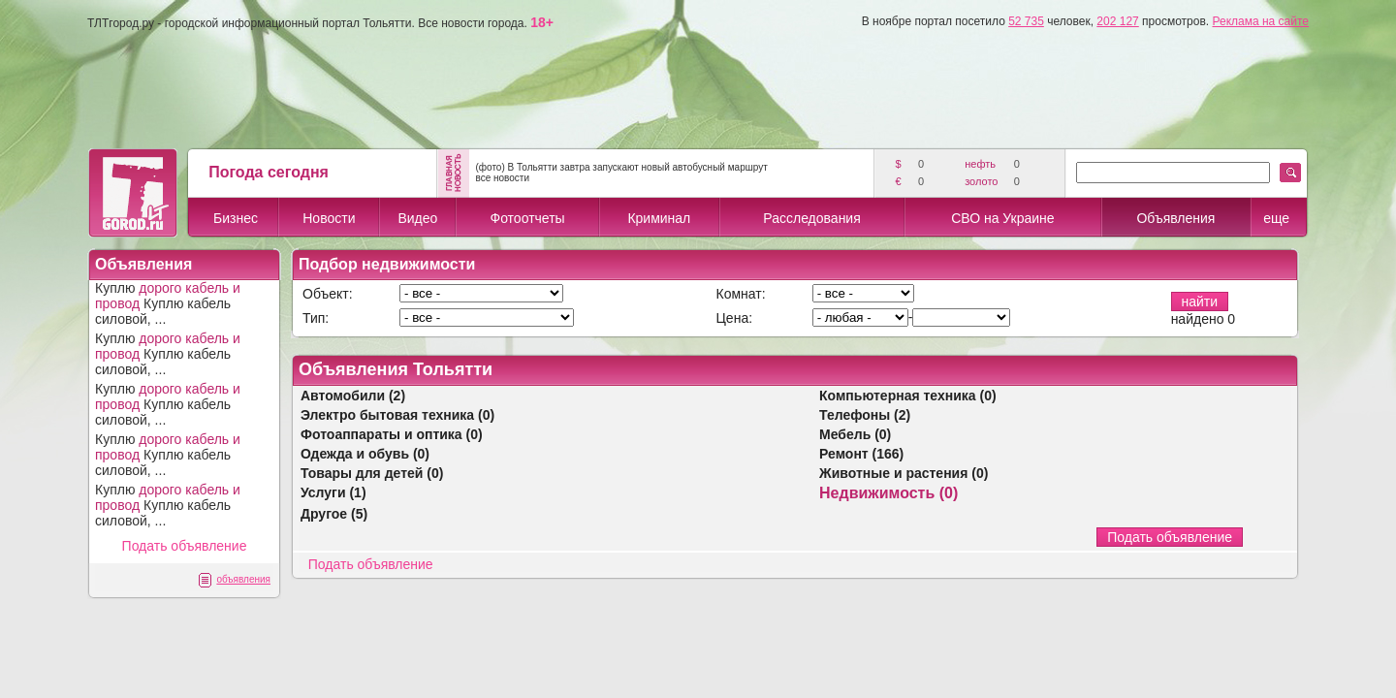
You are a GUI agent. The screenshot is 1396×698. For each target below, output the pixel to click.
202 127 (1117, 21)
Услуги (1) (333, 492)
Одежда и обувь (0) (365, 453)
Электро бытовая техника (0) (397, 415)
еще (1276, 218)
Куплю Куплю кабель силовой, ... (167, 303)
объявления (243, 579)
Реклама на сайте (1260, 21)
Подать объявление (184, 546)
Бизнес (235, 218)
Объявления (1175, 218)
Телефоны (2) (864, 415)
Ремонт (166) (861, 453)
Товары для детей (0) (372, 473)
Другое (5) (334, 514)
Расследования (811, 218)
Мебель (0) (855, 434)
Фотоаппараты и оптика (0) (392, 434)
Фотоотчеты (527, 218)
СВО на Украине (1002, 218)
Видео (417, 218)
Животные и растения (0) (903, 473)
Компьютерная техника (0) (908, 395)
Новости (328, 218)
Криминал (658, 218)
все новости (502, 178)
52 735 (1026, 21)
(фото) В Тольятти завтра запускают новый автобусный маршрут (621, 167)
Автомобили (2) (353, 395)
